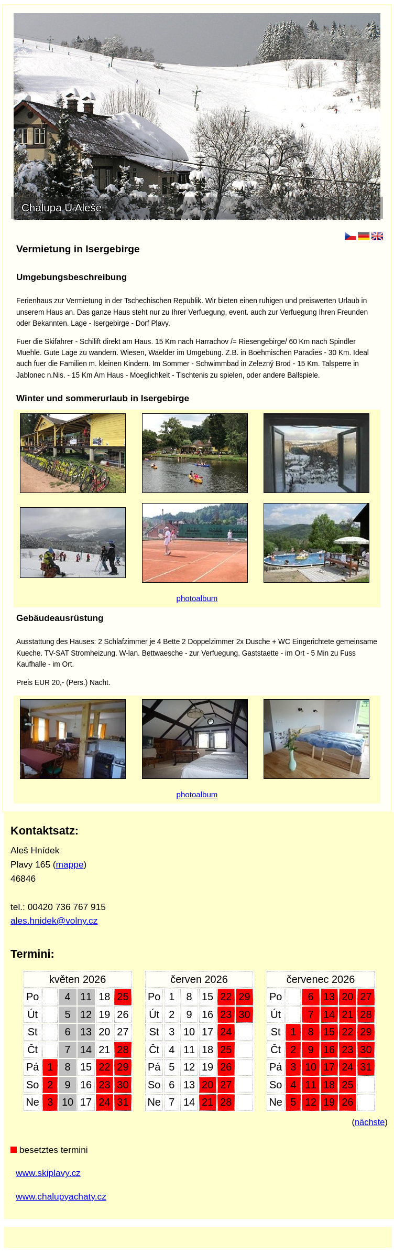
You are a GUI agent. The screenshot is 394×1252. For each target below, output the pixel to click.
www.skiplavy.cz (48, 1173)
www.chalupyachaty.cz (61, 1196)
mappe (70, 864)
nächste (370, 1122)
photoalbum (197, 598)
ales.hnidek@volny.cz (53, 920)
